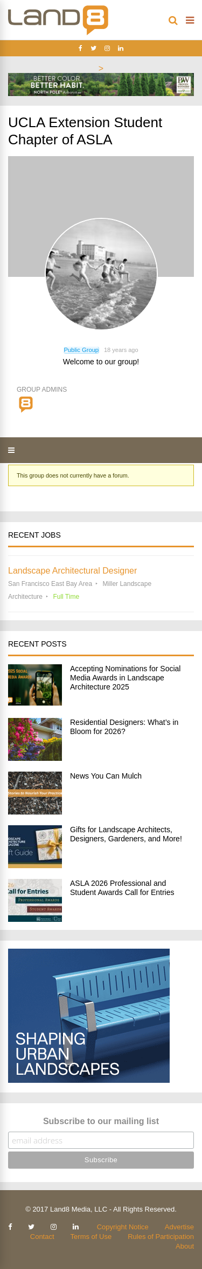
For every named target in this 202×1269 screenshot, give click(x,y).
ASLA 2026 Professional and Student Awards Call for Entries (122, 888)
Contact (42, 1237)
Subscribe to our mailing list (101, 1121)
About (185, 1246)
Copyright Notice (123, 1227)
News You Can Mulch (106, 776)
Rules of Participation (161, 1237)
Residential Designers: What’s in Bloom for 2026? (124, 727)
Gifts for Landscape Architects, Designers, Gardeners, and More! (126, 834)
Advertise (179, 1227)
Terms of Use (91, 1237)
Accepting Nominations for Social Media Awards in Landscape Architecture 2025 (125, 677)
